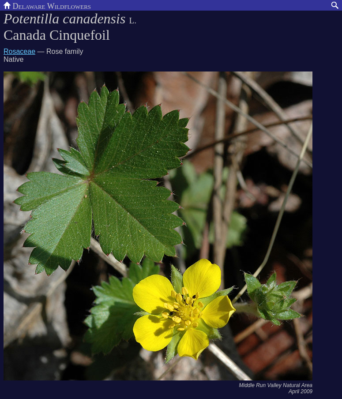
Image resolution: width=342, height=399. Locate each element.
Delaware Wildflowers (47, 5)
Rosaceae (19, 51)
